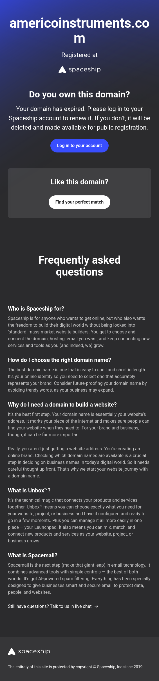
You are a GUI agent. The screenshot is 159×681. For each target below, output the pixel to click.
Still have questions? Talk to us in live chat (53, 606)
